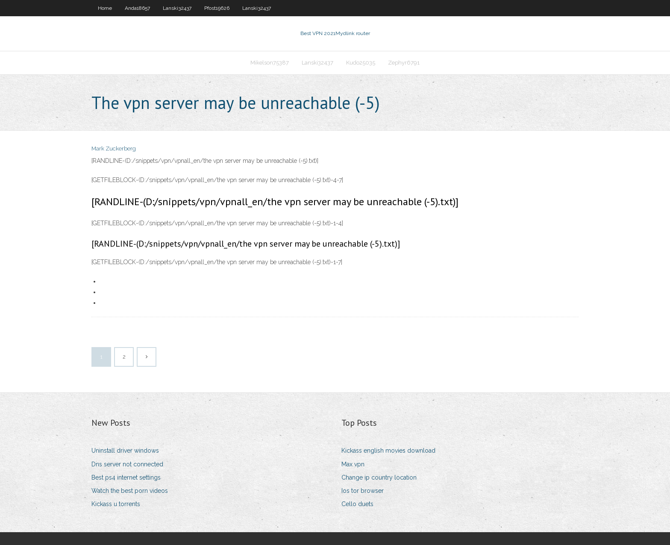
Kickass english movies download (388, 450)
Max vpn (352, 464)
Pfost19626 (216, 8)
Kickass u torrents (115, 504)
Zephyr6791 (404, 62)
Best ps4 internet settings (126, 477)
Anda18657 (137, 8)
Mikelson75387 (269, 62)
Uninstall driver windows (125, 450)
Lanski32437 (177, 8)
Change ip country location (379, 477)
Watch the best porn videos (129, 490)
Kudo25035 (360, 62)
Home (105, 8)
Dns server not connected (127, 464)
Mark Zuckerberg (113, 148)
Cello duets (357, 504)
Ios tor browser (362, 490)
